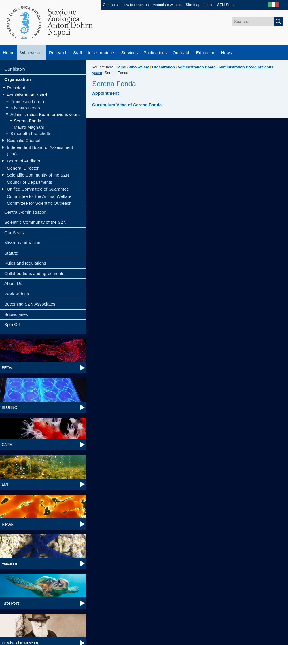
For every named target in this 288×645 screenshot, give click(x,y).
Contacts (110, 5)
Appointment (105, 93)
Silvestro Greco (25, 107)
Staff (77, 52)
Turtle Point (10, 603)
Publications (155, 52)
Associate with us (167, 5)
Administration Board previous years (45, 114)
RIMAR (7, 524)
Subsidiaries (16, 314)
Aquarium (9, 563)
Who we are (31, 52)
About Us (13, 283)
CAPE (7, 444)
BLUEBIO (9, 407)
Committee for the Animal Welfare (39, 196)
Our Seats (14, 232)
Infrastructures (101, 52)
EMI (5, 484)
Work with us (16, 293)
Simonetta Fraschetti (30, 133)
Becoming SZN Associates (29, 303)
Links (208, 5)
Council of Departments (29, 182)
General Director (23, 168)
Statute (11, 253)
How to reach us (135, 5)
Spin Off (12, 324)
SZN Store (226, 5)
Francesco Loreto (27, 101)
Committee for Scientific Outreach (39, 203)
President (16, 87)
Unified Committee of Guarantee (38, 189)
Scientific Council (23, 140)
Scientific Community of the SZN (38, 174)
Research (58, 52)
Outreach (181, 52)
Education (205, 52)
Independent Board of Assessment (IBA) (40, 150)
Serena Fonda (27, 120)
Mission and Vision (22, 242)
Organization (17, 79)
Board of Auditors (23, 160)
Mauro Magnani (29, 127)
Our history (14, 69)
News (226, 52)
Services (129, 52)
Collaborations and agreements (34, 273)
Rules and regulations (25, 263)
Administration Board (27, 94)
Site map (193, 5)
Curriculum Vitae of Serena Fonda (127, 104)
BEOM (7, 367)
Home (8, 52)
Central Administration (25, 212)
